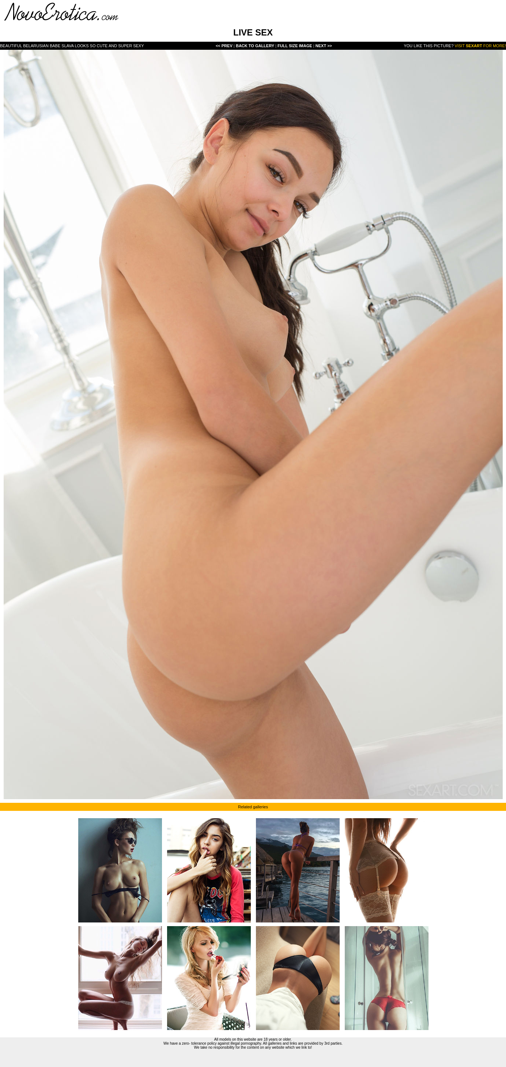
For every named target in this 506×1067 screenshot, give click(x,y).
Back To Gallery (255, 46)
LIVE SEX (253, 32)
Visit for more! (480, 46)
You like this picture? (428, 46)
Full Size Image (295, 46)
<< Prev (224, 46)
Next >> (324, 46)
